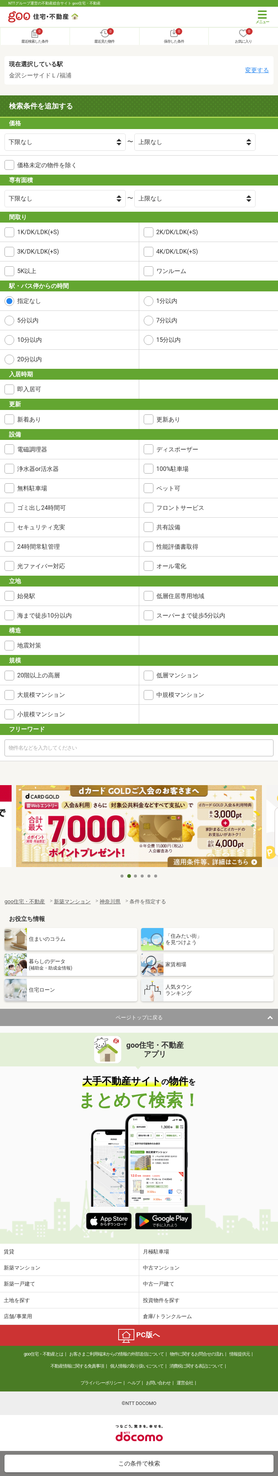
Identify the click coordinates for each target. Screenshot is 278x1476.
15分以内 (168, 339)
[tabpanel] (139, 827)
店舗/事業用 (18, 1316)
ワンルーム (171, 271)
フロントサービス (180, 507)
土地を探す (17, 1300)
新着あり (29, 419)
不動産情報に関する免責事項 (77, 1366)
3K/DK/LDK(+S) (38, 251)
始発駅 (26, 596)
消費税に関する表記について (196, 1366)
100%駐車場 (172, 468)
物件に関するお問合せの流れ (196, 1354)
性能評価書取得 (177, 546)
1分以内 (167, 300)
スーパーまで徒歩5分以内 (191, 615)
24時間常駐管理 (38, 546)
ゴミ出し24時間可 (41, 507)
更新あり (168, 419)
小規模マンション (41, 714)
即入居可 (29, 389)
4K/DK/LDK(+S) (177, 251)
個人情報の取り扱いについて (137, 1366)
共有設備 (168, 527)
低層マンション (177, 675)
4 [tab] (142, 876)
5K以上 (26, 271)
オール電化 (171, 566)
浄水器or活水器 (38, 468)
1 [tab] (122, 876)
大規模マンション (41, 694)
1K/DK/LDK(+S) (38, 232)
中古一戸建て (158, 1284)
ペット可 (168, 488)
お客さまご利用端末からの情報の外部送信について (116, 1354)
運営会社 (185, 1382)
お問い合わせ (158, 1382)
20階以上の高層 (38, 675)
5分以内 (28, 320)
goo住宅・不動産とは (43, 1354)
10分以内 (29, 339)
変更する (257, 70)
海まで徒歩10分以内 (44, 615)
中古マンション (161, 1268)
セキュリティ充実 (41, 527)
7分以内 (167, 320)
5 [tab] (149, 876)
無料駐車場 (32, 488)
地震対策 (29, 645)
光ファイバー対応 (41, 566)
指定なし (29, 300)
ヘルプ (134, 1382)
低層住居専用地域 (180, 596)
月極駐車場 (156, 1252)
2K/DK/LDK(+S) (177, 232)
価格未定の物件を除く (47, 165)
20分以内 (29, 359)
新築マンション (22, 1268)
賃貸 (9, 1252)
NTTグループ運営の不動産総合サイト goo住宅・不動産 (54, 3)
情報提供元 (239, 1354)
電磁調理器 (32, 449)
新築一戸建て (19, 1284)
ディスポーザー (177, 449)
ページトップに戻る (139, 1017)
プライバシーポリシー (101, 1382)
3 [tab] (136, 876)
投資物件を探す (161, 1300)
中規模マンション (180, 694)
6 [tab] (156, 876)
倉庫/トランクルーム (167, 1316)
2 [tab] (129, 876)
